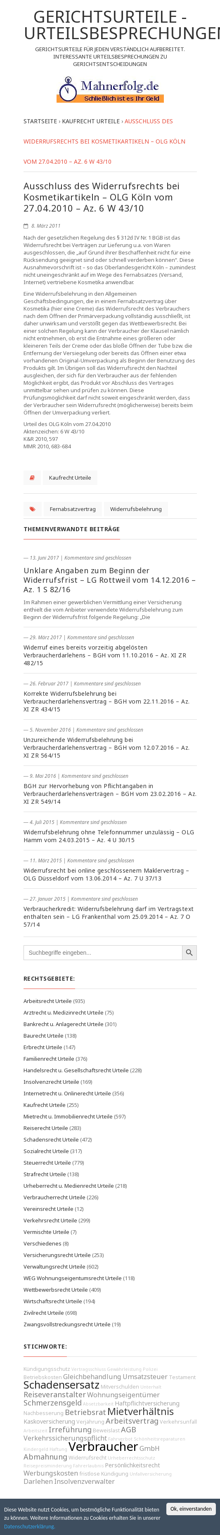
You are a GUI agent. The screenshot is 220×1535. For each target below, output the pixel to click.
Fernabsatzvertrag (73, 509)
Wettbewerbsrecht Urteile (56, 1289)
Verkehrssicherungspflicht (65, 1438)
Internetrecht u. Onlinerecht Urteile (67, 1093)
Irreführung (70, 1429)
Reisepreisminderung (48, 1466)
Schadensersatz (61, 1384)
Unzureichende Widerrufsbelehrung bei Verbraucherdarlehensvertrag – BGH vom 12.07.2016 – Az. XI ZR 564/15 (107, 747)
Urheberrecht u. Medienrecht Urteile (69, 1185)
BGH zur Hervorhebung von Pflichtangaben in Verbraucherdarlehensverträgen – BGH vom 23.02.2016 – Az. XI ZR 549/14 (110, 793)
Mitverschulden (120, 1386)
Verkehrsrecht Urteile (50, 1220)
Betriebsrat (85, 1412)
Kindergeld (36, 1449)
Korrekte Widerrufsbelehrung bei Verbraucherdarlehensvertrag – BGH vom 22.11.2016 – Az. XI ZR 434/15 (107, 701)
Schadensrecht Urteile (51, 1139)
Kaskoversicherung (49, 1421)
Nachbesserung (44, 1413)
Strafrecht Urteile (45, 1174)
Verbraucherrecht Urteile (54, 1197)
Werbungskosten (51, 1473)
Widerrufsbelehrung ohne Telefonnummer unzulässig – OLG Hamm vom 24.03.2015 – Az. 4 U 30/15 (109, 836)
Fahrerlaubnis (88, 1466)
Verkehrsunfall (178, 1421)
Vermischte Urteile (46, 1232)
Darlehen (38, 1481)
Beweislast (106, 1430)
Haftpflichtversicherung (147, 1403)
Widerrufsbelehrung (136, 509)
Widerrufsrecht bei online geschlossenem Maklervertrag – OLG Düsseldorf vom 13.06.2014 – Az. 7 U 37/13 (106, 874)
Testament (182, 1377)
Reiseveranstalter (55, 1394)
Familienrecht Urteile (49, 1058)
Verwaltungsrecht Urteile (54, 1266)
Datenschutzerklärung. (29, 1526)
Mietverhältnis (140, 1411)
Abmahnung (45, 1457)
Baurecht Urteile (44, 1035)
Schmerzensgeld (53, 1403)
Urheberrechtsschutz (131, 1458)
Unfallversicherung (151, 1474)
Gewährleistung (124, 1369)
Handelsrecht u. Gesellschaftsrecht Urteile (76, 1070)
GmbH (150, 1448)
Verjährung (90, 1421)
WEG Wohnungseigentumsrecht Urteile (73, 1278)
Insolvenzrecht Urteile (51, 1081)
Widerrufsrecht (87, 1457)
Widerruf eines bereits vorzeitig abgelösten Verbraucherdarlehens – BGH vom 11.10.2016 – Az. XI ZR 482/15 (105, 655)
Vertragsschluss (88, 1369)
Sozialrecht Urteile (46, 1151)
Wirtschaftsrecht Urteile (53, 1301)
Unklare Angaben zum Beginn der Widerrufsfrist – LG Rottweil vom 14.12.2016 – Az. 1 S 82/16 (110, 579)
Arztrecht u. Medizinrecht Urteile (64, 1012)
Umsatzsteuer (145, 1376)
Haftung (58, 1449)
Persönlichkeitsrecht (132, 1465)
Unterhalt (150, 1387)
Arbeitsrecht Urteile (48, 1001)
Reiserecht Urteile (46, 1128)
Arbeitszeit (35, 1431)
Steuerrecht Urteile (47, 1162)
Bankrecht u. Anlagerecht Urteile (64, 1024)
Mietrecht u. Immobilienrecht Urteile (68, 1116)
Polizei (150, 1369)
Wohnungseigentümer (123, 1394)
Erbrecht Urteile (43, 1047)
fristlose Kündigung (103, 1473)
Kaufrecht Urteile (70, 477)
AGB (128, 1429)
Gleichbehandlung (92, 1376)
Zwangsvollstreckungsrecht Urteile (67, 1324)
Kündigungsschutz (47, 1369)
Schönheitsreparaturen (159, 1439)
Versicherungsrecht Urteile (57, 1255)
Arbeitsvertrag (132, 1421)
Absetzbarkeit (98, 1404)
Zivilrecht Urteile (44, 1312)
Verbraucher (103, 1446)
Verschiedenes (43, 1243)
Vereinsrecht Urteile (48, 1208)
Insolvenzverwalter (84, 1481)
